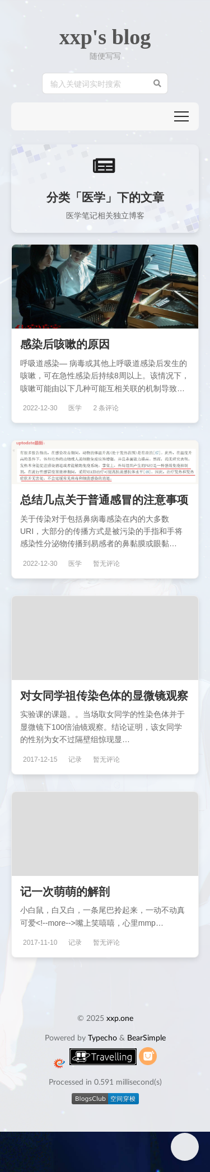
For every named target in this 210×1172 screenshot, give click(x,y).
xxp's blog (105, 37)
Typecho (102, 1037)
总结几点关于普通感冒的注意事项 (104, 499)
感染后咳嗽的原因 (65, 343)
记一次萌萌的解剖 (65, 891)
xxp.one (119, 1018)
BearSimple (146, 1037)
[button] (181, 116)
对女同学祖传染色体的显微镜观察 (104, 695)
